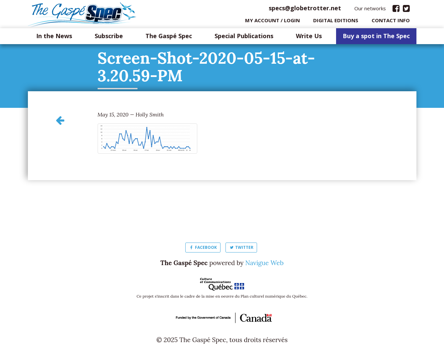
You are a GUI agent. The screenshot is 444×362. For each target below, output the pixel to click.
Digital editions (335, 21)
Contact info (391, 21)
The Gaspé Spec (168, 38)
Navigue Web (264, 264)
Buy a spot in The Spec (376, 38)
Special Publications (244, 38)
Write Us (309, 38)
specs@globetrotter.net (305, 10)
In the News (54, 38)
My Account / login (272, 21)
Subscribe (109, 38)
